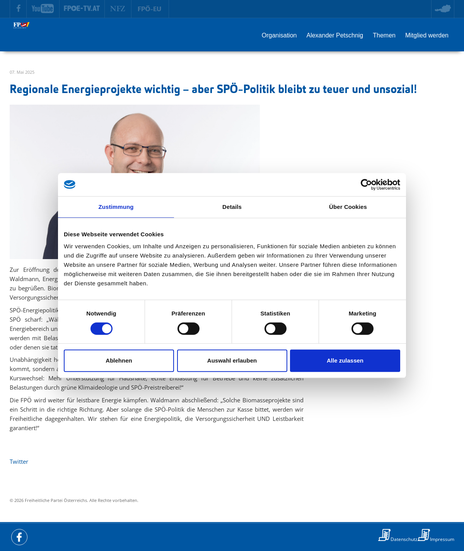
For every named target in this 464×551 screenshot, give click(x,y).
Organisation (279, 35)
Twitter (19, 461)
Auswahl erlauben (232, 360)
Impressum (442, 539)
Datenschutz (404, 539)
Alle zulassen (345, 360)
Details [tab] (232, 206)
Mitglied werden (427, 35)
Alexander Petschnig (334, 35)
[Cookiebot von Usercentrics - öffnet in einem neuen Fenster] (366, 184)
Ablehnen (119, 360)
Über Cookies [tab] (348, 206)
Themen (384, 35)
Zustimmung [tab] (116, 206)
